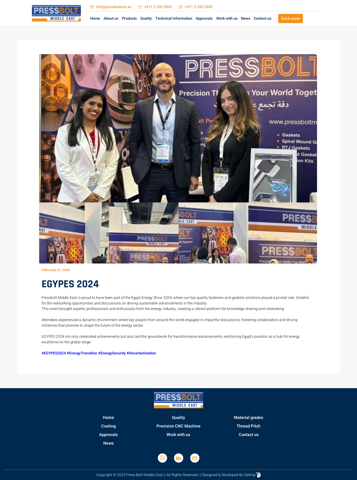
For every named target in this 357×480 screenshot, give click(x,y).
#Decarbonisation (141, 353)
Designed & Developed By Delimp (231, 475)
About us (111, 18)
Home (95, 18)
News (245, 18)
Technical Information (174, 18)
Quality (146, 18)
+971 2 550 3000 (158, 7)
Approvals (204, 18)
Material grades (248, 418)
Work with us (227, 18)
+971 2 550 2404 (198, 7)
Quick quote (290, 18)
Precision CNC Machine (178, 426)
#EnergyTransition (82, 353)
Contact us (262, 18)
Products (129, 18)
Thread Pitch (248, 426)
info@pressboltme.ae (113, 7)
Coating (108, 426)
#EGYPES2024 (54, 353)
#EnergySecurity (112, 353)
